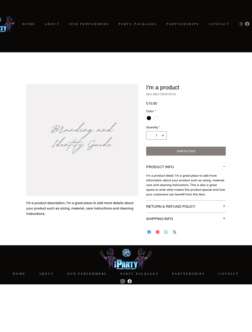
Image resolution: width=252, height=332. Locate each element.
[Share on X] (174, 232)
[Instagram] (241, 24)
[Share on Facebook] (149, 232)
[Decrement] (149, 135)
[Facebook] (247, 24)
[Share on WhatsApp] (166, 232)
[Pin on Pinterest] (157, 232)
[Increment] (163, 135)
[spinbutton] (156, 135)
